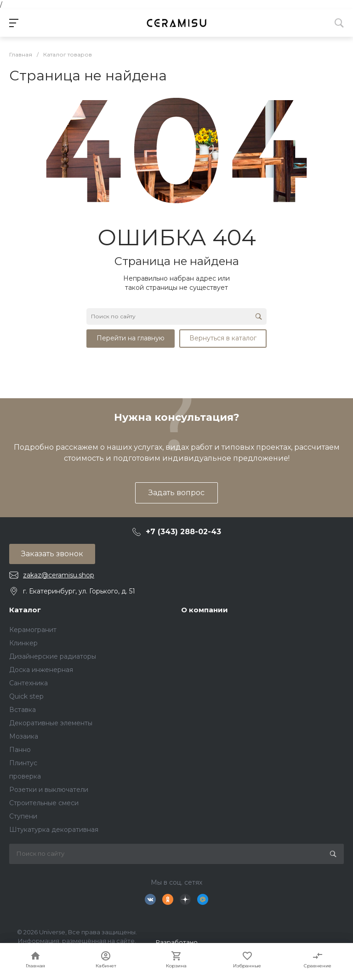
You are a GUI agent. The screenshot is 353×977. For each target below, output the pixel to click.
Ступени (23, 816)
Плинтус (23, 763)
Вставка (22, 710)
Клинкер (23, 643)
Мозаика (23, 736)
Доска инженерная (41, 670)
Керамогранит (33, 630)
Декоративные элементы (50, 723)
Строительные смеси (44, 803)
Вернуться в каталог (222, 338)
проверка (25, 776)
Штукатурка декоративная (53, 829)
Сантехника (28, 683)
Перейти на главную (131, 338)
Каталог (25, 609)
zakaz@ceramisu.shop (58, 575)
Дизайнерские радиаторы (52, 656)
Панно (20, 749)
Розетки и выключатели (48, 789)
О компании (204, 609)
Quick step (26, 696)
